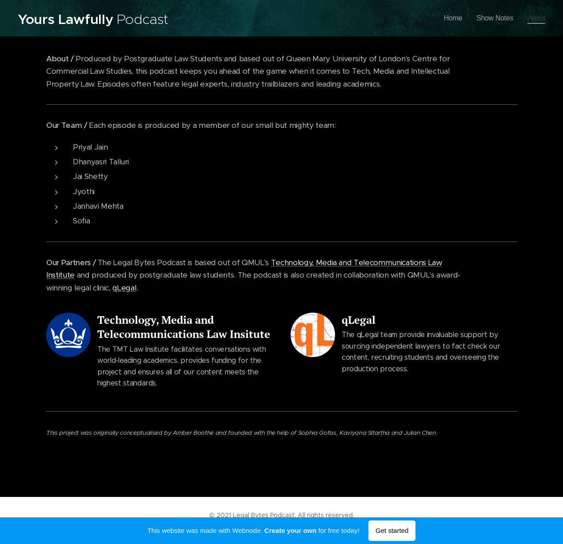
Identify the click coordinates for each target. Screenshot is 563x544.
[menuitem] (449, 18)
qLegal (124, 288)
